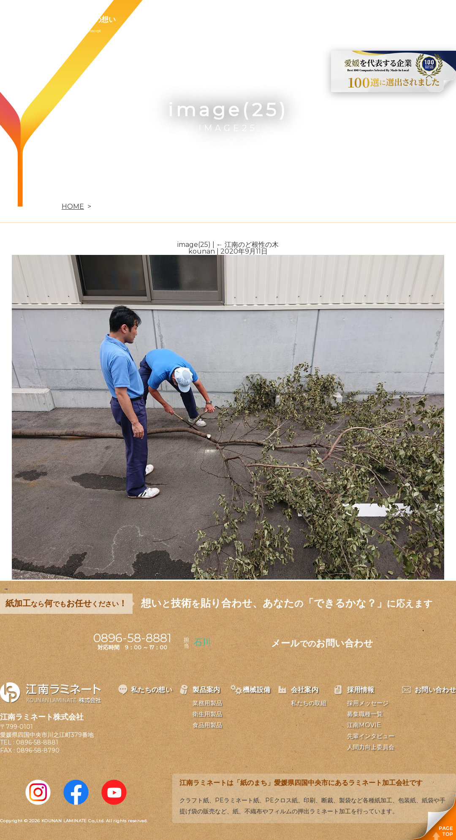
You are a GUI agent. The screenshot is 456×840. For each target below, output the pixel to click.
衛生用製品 (207, 714)
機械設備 (199, 19)
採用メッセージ (367, 703)
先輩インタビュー (370, 736)
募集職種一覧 (365, 714)
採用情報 (297, 19)
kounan (201, 251)
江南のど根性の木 (247, 245)
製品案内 (150, 19)
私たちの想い (94, 19)
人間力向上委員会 (370, 747)
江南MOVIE (364, 725)
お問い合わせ (353, 19)
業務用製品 (207, 703)
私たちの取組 (308, 703)
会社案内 (248, 19)
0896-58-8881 (37, 742)
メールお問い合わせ (322, 643)
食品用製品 (207, 725)
